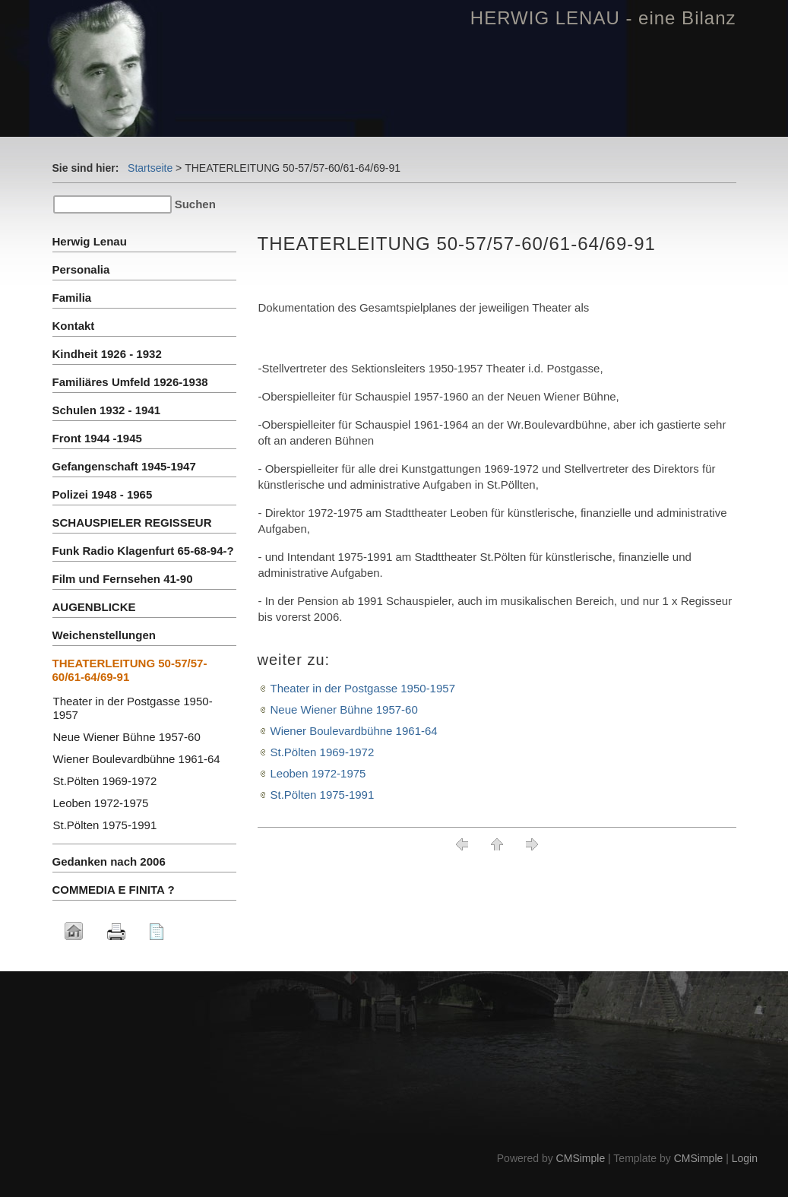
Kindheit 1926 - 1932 (107, 353)
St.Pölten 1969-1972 (323, 752)
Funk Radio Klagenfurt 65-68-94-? (143, 550)
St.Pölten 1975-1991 (323, 794)
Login (745, 1158)
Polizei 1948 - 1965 (102, 494)
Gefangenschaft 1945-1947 (124, 466)
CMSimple (581, 1158)
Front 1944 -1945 (97, 438)
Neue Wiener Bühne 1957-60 (344, 709)
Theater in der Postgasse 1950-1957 (363, 688)
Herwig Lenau (89, 241)
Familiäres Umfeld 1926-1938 (130, 381)
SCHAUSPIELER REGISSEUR (132, 522)
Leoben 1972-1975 (318, 773)
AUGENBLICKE (94, 606)
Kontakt (73, 325)
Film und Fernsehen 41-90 (122, 578)
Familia (72, 297)
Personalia (81, 269)
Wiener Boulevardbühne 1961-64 (354, 730)
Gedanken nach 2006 (109, 861)
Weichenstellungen (104, 635)
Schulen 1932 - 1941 (106, 410)
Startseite (150, 168)
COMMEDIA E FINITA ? (113, 889)
